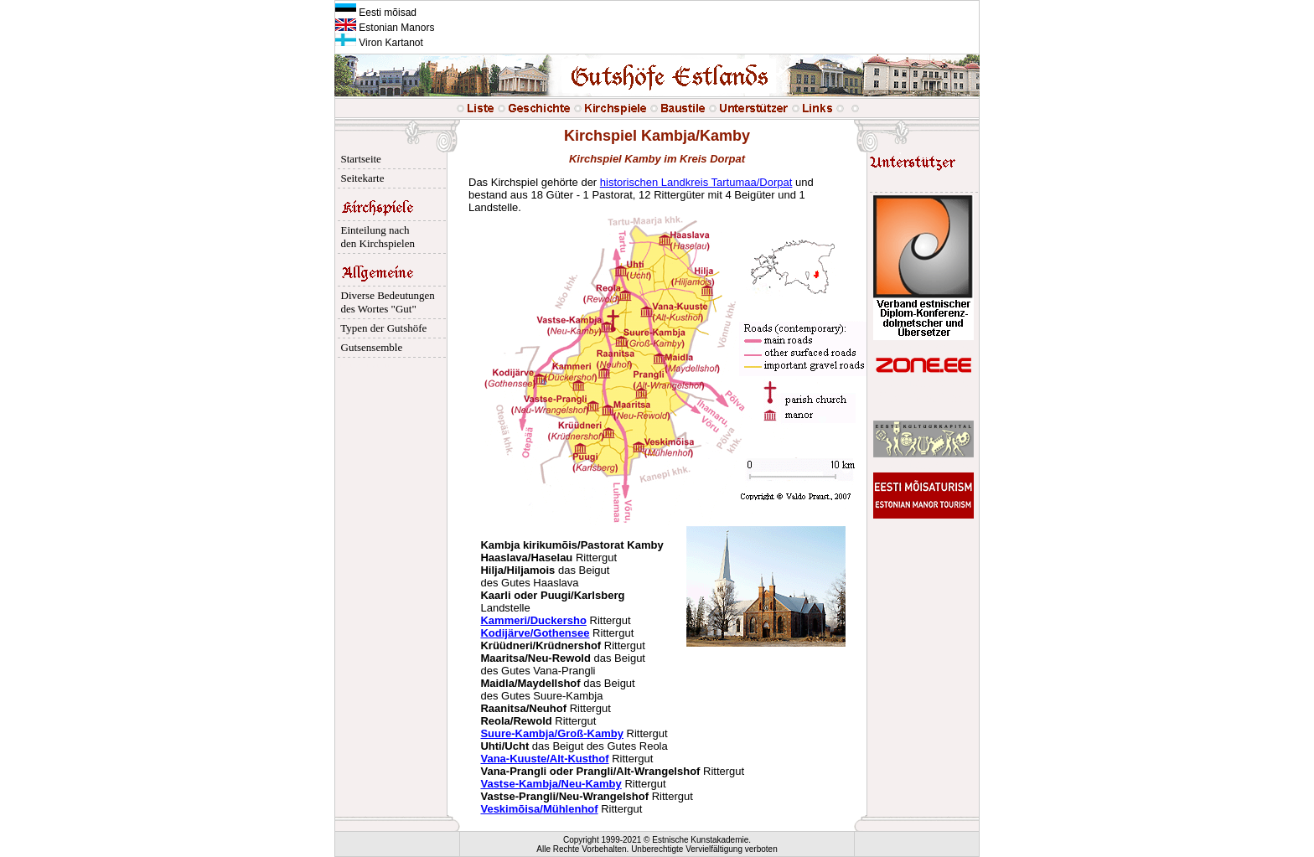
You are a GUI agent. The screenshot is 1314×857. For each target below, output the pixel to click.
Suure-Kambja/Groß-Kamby (551, 733)
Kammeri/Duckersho (533, 620)
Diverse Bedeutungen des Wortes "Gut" (385, 302)
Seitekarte (359, 178)
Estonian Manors (384, 28)
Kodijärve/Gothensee (534, 633)
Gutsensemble (368, 347)
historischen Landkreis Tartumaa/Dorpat (696, 182)
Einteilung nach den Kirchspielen (375, 237)
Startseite (358, 158)
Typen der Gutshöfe (381, 328)
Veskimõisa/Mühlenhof (539, 809)
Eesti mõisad (375, 12)
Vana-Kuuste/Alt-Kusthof (544, 758)
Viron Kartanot (379, 43)
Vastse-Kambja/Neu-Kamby (550, 783)
